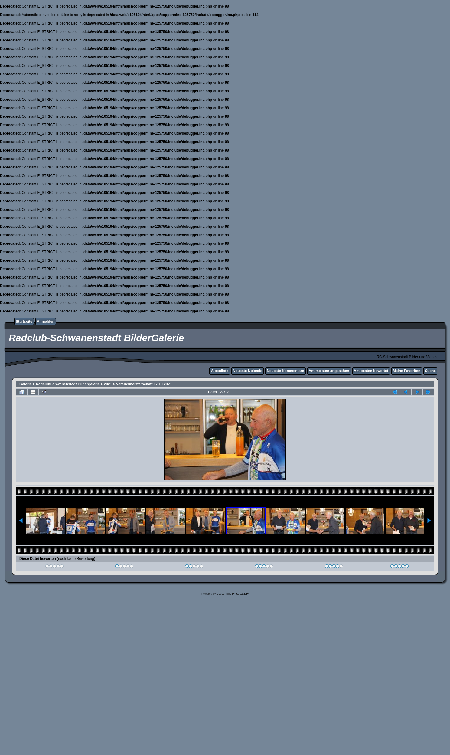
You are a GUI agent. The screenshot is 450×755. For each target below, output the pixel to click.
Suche (430, 371)
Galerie (25, 384)
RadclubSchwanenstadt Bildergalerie (67, 384)
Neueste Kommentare (285, 371)
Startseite (24, 321)
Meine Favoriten (406, 371)
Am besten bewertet (371, 371)
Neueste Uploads (247, 371)
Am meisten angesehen (329, 371)
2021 (108, 384)
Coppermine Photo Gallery (233, 593)
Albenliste (219, 371)
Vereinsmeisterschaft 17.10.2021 (144, 384)
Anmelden (45, 321)
